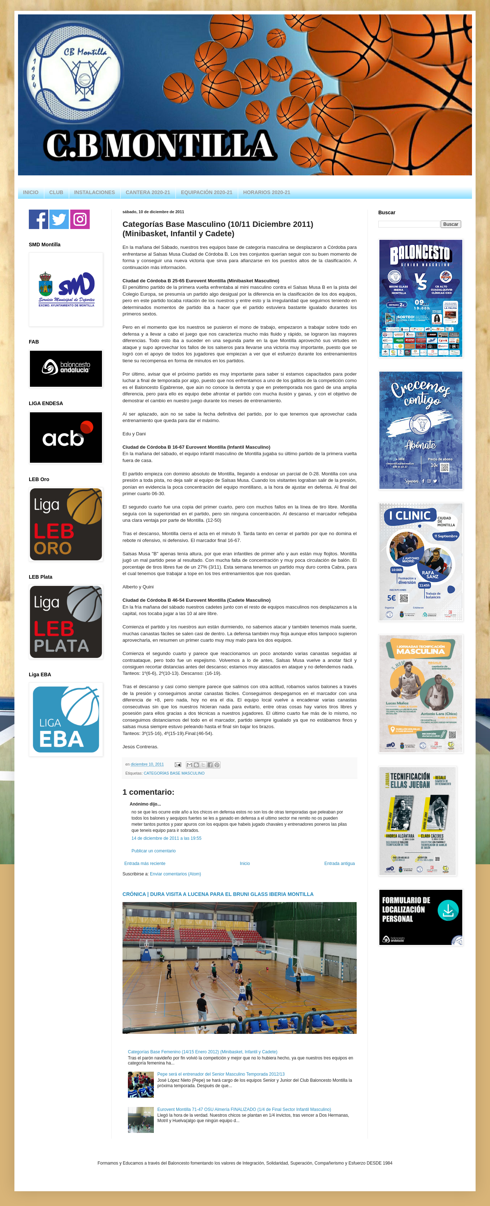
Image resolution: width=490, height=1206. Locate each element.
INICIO (31, 192)
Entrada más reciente (144, 863)
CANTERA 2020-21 (148, 192)
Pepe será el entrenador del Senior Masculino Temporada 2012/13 (221, 1074)
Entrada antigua (339, 863)
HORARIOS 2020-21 (266, 192)
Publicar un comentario (154, 850)
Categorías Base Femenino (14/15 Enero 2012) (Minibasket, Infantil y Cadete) (202, 1051)
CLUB (56, 192)
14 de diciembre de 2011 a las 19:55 (166, 838)
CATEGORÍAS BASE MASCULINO (174, 773)
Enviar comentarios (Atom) (175, 874)
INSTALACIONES (94, 192)
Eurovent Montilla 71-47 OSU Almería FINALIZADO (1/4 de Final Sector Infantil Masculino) (244, 1109)
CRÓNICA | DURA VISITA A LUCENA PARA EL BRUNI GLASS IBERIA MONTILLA (218, 894)
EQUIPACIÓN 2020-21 (206, 192)
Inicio (245, 863)
